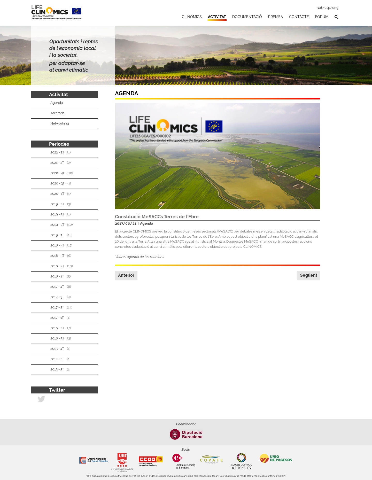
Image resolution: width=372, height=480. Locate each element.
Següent (308, 275)
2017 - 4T (57, 287)
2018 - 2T (57, 266)
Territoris (57, 113)
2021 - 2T (57, 163)
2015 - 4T (57, 349)
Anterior (126, 275)
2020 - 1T (57, 194)
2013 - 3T (57, 369)
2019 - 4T (57, 204)
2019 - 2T (57, 225)
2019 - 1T (57, 235)
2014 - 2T (57, 359)
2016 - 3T (57, 338)
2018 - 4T (57, 245)
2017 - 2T (57, 307)
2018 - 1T (57, 276)
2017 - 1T (57, 318)
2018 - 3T (57, 256)
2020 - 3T (57, 183)
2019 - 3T (57, 214)
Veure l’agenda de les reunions (139, 257)
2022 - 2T (57, 152)
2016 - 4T (57, 328)
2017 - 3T (57, 297)
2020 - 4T (57, 173)
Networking (59, 123)
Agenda (146, 223)
